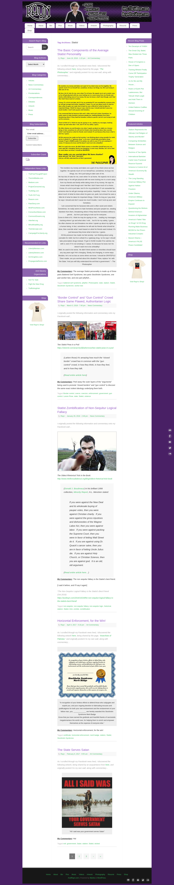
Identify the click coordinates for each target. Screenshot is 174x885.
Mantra (92, 878)
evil (64, 844)
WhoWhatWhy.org (35, 225)
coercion (84, 393)
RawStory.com (34, 204)
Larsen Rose (68, 396)
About (40, 26)
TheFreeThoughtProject (37, 174)
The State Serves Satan (73, 750)
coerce (77, 393)
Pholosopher (93, 283)
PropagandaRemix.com (37, 261)
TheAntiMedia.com (35, 178)
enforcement (93, 393)
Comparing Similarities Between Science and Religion (137, 144)
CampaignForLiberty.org (37, 233)
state (101, 283)
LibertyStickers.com (36, 253)
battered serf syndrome (72, 283)
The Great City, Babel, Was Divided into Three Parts (137, 54)
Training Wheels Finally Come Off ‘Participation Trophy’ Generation (137, 73)
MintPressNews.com (36, 208)
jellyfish (85, 283)
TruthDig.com (33, 191)
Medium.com (33, 182)
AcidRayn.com (73, 878)
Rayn (63, 58)
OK (44, 47)
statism (106, 283)
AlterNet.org (33, 220)
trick (71, 609)
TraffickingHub (34, 288)
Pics (60, 26)
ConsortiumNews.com (37, 212)
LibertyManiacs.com (36, 248)
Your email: (30, 129)
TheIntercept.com (35, 229)
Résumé (122, 26)
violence (88, 396)
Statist (112, 283)
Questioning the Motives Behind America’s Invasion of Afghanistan (137, 211)
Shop (29, 30)
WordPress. (101, 878)
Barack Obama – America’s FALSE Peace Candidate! (135, 241)
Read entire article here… (76, 572)
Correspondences (35, 97)
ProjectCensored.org (36, 187)
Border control (68, 393)
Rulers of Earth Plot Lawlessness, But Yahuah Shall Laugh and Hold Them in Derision (136, 96)
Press (135, 26)
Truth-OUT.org (34, 195)
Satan (79, 844)
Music (70, 26)
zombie (76, 609)
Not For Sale (33, 280)
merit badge (94, 735)
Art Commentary (94, 58)
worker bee (79, 286)
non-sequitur (68, 606)
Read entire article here (75, 375)
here (74, 69)
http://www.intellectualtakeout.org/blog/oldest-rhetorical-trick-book (84, 479)
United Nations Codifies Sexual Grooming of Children (137, 110)
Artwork (94, 26)
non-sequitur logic (96, 606)
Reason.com (33, 199)
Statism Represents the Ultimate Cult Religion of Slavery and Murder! (137, 133)
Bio (50, 26)
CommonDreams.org (36, 216)
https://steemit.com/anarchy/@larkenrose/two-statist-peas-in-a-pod (85, 348)
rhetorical (107, 606)
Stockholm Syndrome (65, 286)
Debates (31, 102)
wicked (97, 844)
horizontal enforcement (80, 735)
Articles (31, 81)
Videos (81, 26)
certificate (67, 735)
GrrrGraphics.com (35, 257)
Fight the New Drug (36, 284)
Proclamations (34, 93)
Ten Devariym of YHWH (137, 46)
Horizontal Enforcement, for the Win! (81, 620)
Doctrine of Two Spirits (137, 152)
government (103, 393)
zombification (85, 609)
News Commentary (95, 306)
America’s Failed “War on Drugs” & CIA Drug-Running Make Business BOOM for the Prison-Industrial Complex (137, 226)
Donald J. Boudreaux (74, 488)
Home (29, 26)
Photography (108, 26)
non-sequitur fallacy (81, 606)
